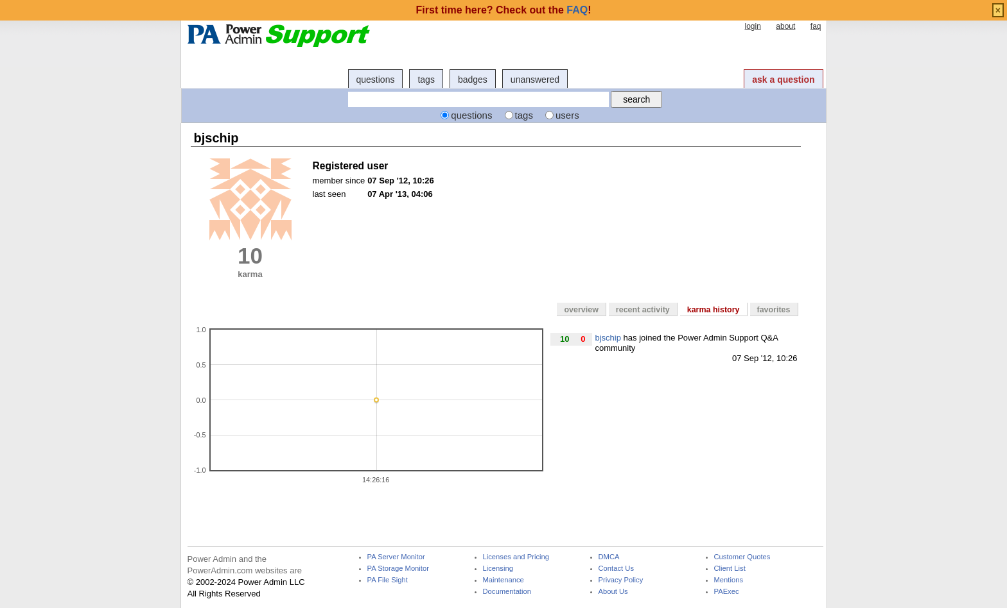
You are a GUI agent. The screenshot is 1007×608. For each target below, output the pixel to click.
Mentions (729, 580)
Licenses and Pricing (516, 557)
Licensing (498, 568)
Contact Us (617, 568)
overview (581, 309)
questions (375, 79)
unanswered (535, 79)
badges (472, 79)
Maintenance (503, 580)
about (785, 26)
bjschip (608, 337)
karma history (713, 309)
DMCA (609, 557)
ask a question (783, 79)
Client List (730, 568)
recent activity (643, 309)
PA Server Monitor (396, 557)
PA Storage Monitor (398, 568)
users (567, 115)
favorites (774, 309)
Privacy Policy (621, 580)
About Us (613, 591)
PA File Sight (387, 580)
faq (815, 26)
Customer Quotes (742, 557)
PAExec (726, 591)
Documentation (507, 591)
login (752, 26)
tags (425, 79)
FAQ (577, 9)
